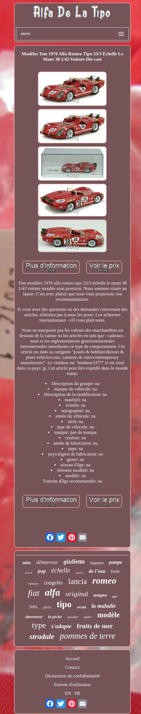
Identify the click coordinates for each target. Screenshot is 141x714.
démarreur (47, 562)
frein (115, 571)
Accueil (72, 658)
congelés (53, 583)
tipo (64, 604)
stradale (41, 636)
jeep (42, 571)
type (39, 625)
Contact (72, 667)
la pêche (55, 617)
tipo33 (79, 572)
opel (114, 596)
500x (33, 607)
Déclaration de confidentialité (72, 676)
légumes (97, 563)
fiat (34, 593)
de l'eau (97, 571)
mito (26, 562)
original (76, 594)
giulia (47, 607)
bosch (28, 572)
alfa (52, 592)
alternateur (34, 617)
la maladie (103, 606)
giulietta (74, 561)
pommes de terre (87, 636)
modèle (108, 615)
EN (68, 693)
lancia (77, 581)
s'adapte (61, 626)
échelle (60, 570)
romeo (104, 581)
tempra (100, 595)
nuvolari (72, 617)
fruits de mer (95, 625)
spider (88, 617)
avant (81, 607)
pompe (115, 562)
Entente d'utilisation (72, 684)
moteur (33, 583)
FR (77, 693)
